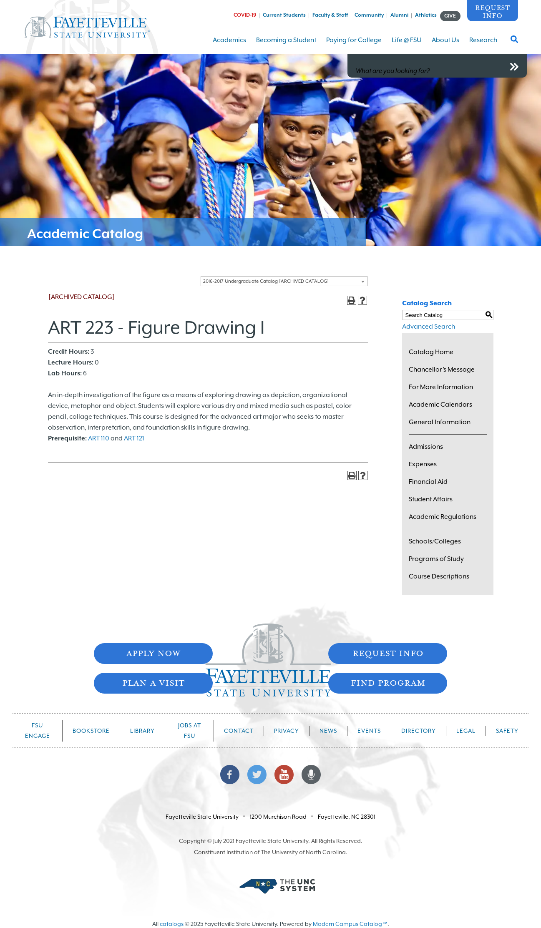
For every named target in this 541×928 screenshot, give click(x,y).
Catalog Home (431, 352)
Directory (418, 730)
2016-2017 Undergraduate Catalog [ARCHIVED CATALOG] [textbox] (266, 281)
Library (142, 730)
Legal (466, 730)
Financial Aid (428, 481)
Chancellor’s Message (442, 369)
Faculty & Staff (330, 15)
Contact (239, 730)
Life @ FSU (407, 45)
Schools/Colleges (435, 541)
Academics (229, 45)
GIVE (450, 16)
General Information (440, 422)
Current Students (284, 15)
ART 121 (134, 438)
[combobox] (284, 281)
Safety (507, 730)
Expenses (423, 464)
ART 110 (98, 438)
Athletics (426, 15)
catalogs (172, 923)
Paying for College (354, 45)
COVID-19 (245, 15)
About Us (445, 45)
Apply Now (153, 652)
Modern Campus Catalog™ (350, 923)
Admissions (426, 446)
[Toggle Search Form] (514, 41)
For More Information (441, 387)
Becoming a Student (286, 45)
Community (369, 15)
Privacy (286, 730)
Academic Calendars (440, 404)
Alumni (399, 15)
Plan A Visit (153, 682)
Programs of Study (436, 559)
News (328, 730)
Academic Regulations (442, 517)
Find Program (388, 682)
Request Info (492, 11)
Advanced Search (428, 326)
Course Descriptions (439, 576)
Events (369, 730)
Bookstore (91, 730)
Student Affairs (431, 499)
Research (483, 45)
